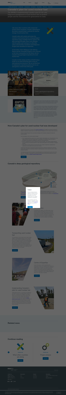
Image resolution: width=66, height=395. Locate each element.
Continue (26, 202)
